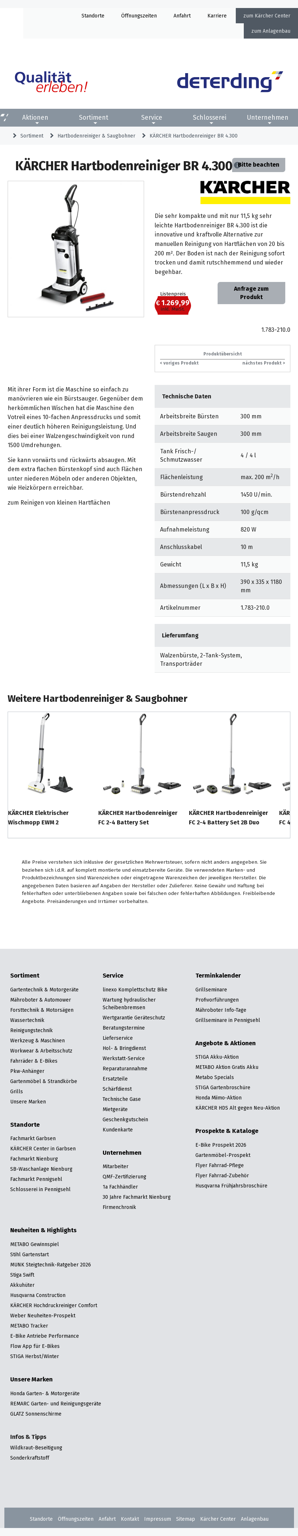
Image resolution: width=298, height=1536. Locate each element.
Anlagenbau (276, 31)
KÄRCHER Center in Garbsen (43, 1148)
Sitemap (185, 1519)
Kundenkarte (118, 1129)
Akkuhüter (22, 1285)
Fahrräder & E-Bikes (33, 1061)
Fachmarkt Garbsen (33, 1138)
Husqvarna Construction (37, 1295)
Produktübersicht (222, 354)
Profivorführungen (217, 999)
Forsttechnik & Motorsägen (41, 1010)
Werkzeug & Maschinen (37, 1040)
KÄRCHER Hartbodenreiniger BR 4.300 (194, 135)
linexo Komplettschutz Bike (135, 989)
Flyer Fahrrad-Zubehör (222, 1175)
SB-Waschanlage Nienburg (41, 1169)
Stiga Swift (22, 1274)
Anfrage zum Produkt (251, 292)
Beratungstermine (124, 1027)
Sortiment (93, 117)
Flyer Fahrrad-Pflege (219, 1165)
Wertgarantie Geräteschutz (134, 1017)
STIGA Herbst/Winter (34, 1356)
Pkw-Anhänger (27, 1071)
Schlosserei (209, 117)
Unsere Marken (28, 1101)
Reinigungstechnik (31, 1030)
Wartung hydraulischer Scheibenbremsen (129, 1003)
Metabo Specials (214, 1077)
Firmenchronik (119, 1207)
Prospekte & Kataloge (226, 1131)
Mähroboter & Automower (40, 999)
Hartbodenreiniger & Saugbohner (96, 135)
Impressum (157, 1519)
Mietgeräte (115, 1109)
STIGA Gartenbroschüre (222, 1087)
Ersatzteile (115, 1078)
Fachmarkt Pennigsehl (36, 1179)
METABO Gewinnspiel (34, 1244)
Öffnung (130, 15)
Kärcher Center (272, 15)
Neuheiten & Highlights (43, 1230)
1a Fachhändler (120, 1186)
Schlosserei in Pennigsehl (40, 1189)
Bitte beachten (258, 164)
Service (151, 117)
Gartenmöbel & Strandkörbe (43, 1081)
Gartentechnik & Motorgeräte (44, 989)
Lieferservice (118, 1038)
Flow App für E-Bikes (35, 1346)
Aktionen (35, 117)
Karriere (217, 15)
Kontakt (130, 1519)
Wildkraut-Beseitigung (36, 1447)
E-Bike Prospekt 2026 (220, 1145)
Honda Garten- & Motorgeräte (45, 1393)
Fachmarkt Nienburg (34, 1158)
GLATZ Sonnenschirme (35, 1413)
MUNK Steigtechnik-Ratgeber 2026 (50, 1264)
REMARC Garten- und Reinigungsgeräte (55, 1403)
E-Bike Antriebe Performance (44, 1336)
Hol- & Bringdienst (124, 1048)
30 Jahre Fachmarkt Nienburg (137, 1197)
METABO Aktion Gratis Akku (226, 1067)
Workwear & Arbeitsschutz (41, 1050)
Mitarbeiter (115, 1166)
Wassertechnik (27, 1020)
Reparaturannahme (125, 1068)
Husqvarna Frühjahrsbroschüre (231, 1185)
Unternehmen (122, 1153)
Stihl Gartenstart (29, 1254)
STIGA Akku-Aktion (217, 1057)
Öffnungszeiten (76, 1519)
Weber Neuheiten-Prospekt (42, 1315)
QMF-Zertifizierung (124, 1176)
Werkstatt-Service (124, 1058)
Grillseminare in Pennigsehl (227, 1020)
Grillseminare (211, 989)
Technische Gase (122, 1099)
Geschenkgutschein (125, 1119)
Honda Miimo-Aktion (218, 1097)
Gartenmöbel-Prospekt (222, 1155)
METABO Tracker (29, 1325)
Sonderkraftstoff (29, 1457)
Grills (16, 1091)
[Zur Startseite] (230, 81)
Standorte (93, 15)
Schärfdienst (117, 1089)
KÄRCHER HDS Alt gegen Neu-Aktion (237, 1107)
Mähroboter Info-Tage (220, 1010)
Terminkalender (218, 976)
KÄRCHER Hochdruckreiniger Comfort (53, 1305)
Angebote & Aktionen (225, 1043)
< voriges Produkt (179, 363)
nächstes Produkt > (263, 363)
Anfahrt (182, 15)
